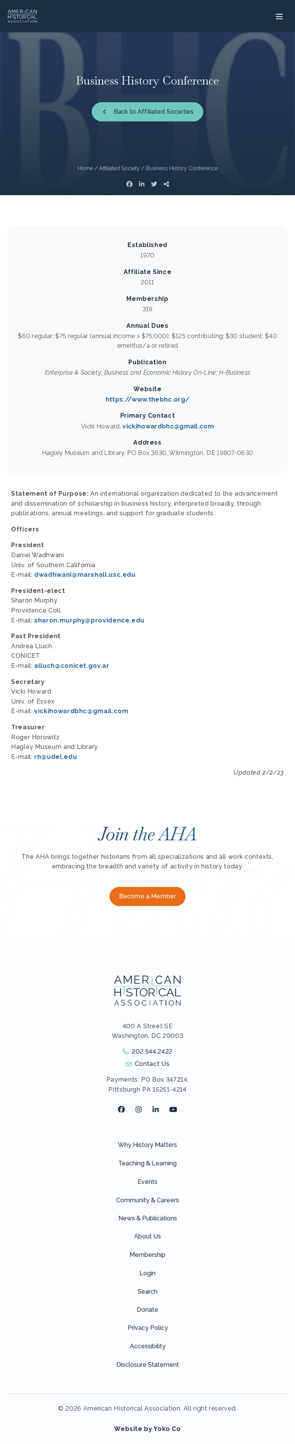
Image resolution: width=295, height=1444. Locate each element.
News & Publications (147, 1218)
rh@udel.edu (55, 756)
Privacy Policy (148, 1327)
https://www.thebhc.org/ (147, 399)
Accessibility (148, 1346)
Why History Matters (147, 1145)
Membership (147, 1254)
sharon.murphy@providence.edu (89, 620)
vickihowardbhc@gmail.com (168, 426)
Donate (147, 1309)
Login (147, 1273)
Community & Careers (147, 1200)
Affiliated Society (119, 168)
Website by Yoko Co (147, 1428)
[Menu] (278, 16)
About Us (147, 1236)
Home (85, 168)
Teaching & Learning (147, 1163)
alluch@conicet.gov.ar (71, 665)
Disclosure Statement (147, 1364)
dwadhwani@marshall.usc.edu (85, 574)
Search (147, 1291)
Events (147, 1181)
